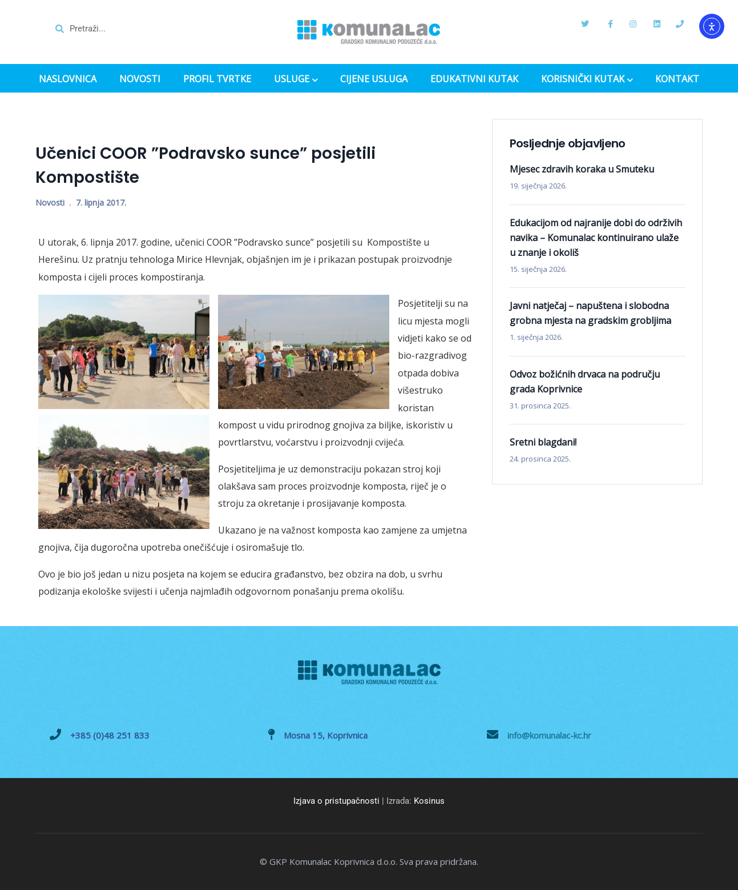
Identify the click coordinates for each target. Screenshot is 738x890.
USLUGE (295, 80)
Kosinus (429, 801)
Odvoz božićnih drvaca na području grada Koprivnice (585, 381)
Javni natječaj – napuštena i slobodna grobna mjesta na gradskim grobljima (590, 313)
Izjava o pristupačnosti (336, 801)
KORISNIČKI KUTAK (586, 80)
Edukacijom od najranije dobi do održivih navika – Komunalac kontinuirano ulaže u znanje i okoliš (596, 238)
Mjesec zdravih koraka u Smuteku (582, 169)
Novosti (49, 202)
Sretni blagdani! (543, 442)
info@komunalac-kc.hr (549, 735)
